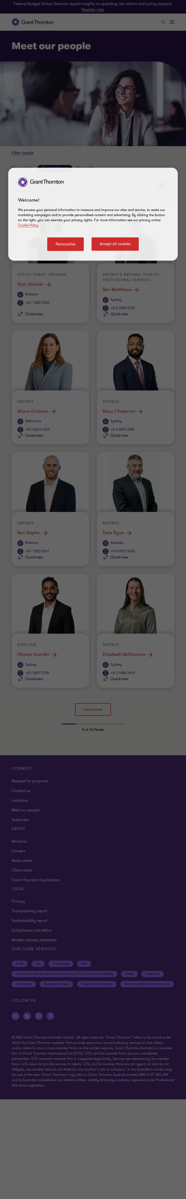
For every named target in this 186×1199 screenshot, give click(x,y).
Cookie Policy (28, 225)
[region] (93, 214)
